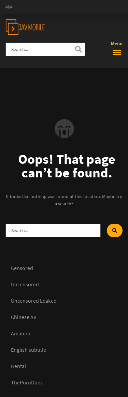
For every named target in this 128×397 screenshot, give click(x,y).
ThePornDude (27, 382)
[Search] (78, 49)
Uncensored (25, 284)
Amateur (21, 333)
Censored (22, 268)
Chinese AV (23, 317)
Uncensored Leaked (34, 300)
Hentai (18, 366)
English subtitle (28, 349)
